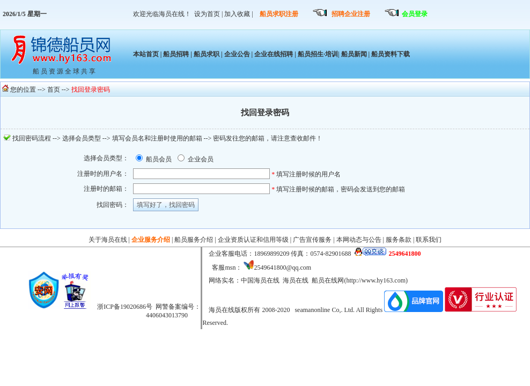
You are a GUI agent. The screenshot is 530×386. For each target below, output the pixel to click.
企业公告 (237, 54)
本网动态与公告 (358, 239)
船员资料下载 (390, 54)
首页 (53, 89)
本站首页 (146, 54)
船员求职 (206, 54)
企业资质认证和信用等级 (253, 239)
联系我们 (428, 239)
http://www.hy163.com (376, 280)
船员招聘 (176, 54)
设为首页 (207, 14)
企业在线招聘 (273, 54)
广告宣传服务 (312, 239)
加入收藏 (237, 14)
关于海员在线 (108, 239)
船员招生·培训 (318, 54)
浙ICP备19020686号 (124, 306)
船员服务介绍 (193, 239)
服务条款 (398, 239)
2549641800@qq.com (282, 267)
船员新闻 (354, 54)
